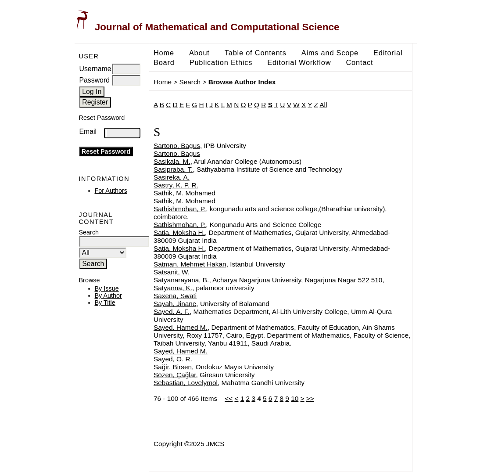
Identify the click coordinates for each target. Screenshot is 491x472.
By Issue (107, 288)
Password (94, 80)
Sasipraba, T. (173, 169)
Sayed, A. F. (172, 311)
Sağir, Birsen (173, 367)
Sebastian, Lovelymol (186, 382)
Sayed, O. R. (173, 359)
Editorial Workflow (299, 62)
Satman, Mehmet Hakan (190, 264)
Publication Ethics (221, 62)
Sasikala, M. (172, 161)
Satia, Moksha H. (179, 232)
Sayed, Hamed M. (181, 327)
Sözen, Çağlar (175, 374)
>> (310, 398)
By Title (105, 302)
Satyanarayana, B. (181, 280)
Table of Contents (256, 53)
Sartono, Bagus (177, 145)
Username (95, 68)
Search (190, 82)
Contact (359, 62)
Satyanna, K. (173, 288)
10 (294, 398)
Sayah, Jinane (175, 303)
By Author (108, 295)
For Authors (111, 190)
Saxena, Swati (175, 295)
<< (229, 398)
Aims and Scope (329, 53)
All (323, 104)
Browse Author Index (242, 82)
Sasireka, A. (172, 177)
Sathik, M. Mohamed (184, 193)
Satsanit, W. (172, 272)
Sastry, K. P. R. (176, 185)
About (199, 53)
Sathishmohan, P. (180, 209)
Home (164, 53)
